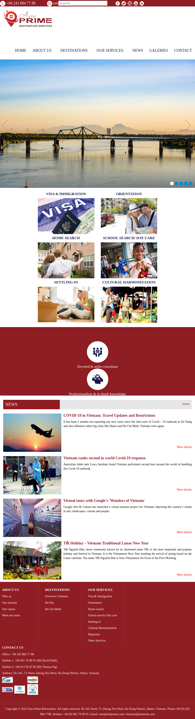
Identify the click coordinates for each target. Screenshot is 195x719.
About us (41, 50)
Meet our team (11, 615)
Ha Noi (49, 602)
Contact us (12, 647)
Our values (8, 609)
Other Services (97, 640)
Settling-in (94, 621)
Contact (183, 50)
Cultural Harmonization (102, 628)
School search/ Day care (102, 615)
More (186, 404)
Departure (94, 634)
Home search (96, 609)
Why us (6, 596)
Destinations (74, 50)
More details (184, 447)
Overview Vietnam (56, 596)
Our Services (110, 50)
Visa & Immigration (100, 596)
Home (20, 50)
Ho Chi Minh (53, 609)
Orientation (95, 602)
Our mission (9, 602)
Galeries (158, 50)
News (137, 50)
